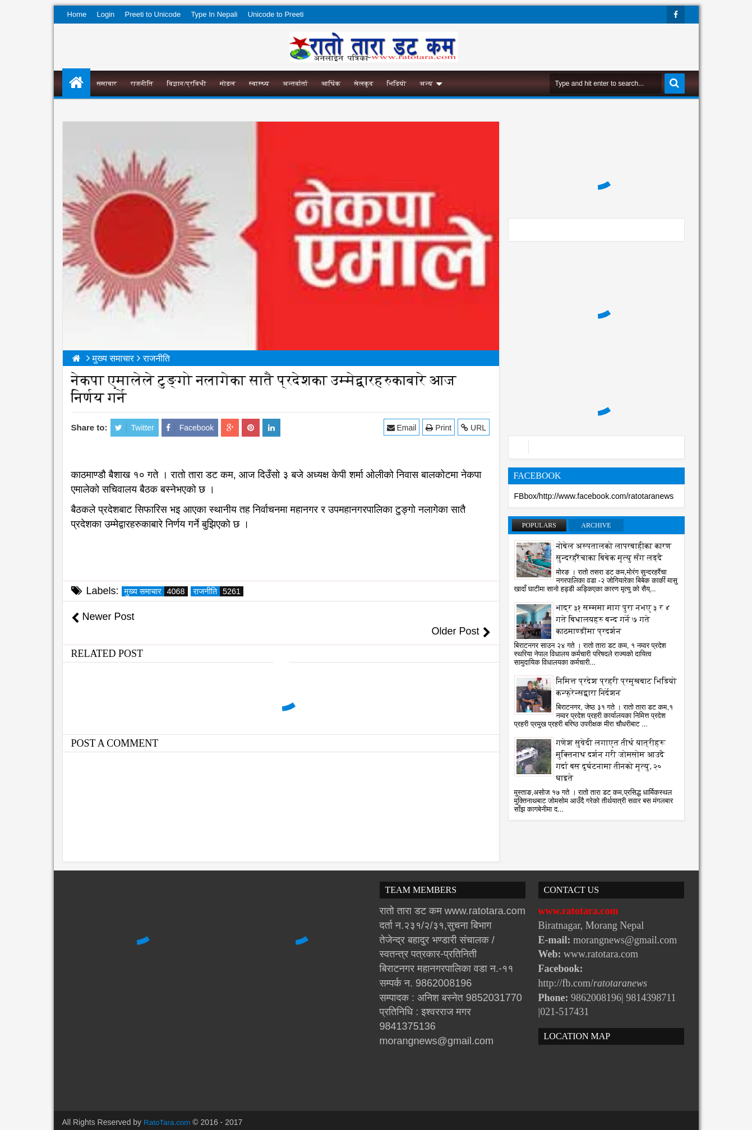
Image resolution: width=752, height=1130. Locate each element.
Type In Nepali (214, 14)
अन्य (425, 83)
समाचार (107, 83)
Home (77, 14)
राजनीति (142, 83)
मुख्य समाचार (156, 591)
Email (402, 427)
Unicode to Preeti (276, 14)
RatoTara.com (168, 1107)
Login (105, 14)
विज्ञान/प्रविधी (186, 83)
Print (440, 427)
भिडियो (397, 83)
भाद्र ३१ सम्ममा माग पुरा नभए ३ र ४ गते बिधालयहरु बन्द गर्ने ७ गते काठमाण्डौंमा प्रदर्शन (613, 620)
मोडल (228, 83)
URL (474, 427)
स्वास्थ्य (259, 83)
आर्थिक (330, 83)
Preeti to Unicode (152, 14)
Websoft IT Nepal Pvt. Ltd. (158, 1118)
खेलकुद (363, 83)
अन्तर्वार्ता (295, 83)
